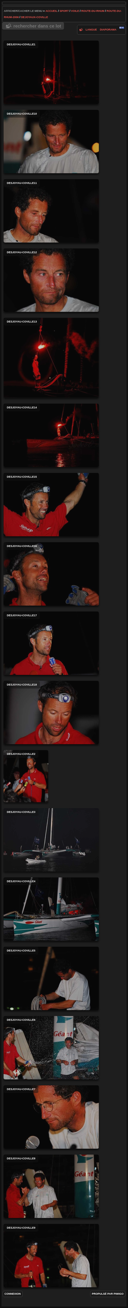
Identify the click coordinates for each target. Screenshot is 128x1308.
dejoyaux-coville (34, 17)
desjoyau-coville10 (51, 141)
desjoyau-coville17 (51, 643)
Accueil (51, 10)
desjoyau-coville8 (51, 1186)
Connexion (12, 1293)
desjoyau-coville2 (26, 776)
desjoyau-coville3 (51, 840)
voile (75, 10)
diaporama (108, 29)
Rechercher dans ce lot (37, 25)
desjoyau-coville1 (51, 72)
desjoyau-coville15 (51, 504)
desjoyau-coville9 (51, 1255)
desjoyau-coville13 (51, 358)
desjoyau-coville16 (51, 574)
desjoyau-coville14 (51, 435)
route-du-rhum (92, 10)
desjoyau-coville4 (51, 909)
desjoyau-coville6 (51, 1047)
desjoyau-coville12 (51, 280)
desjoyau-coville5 (51, 978)
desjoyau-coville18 (51, 712)
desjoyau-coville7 (51, 1117)
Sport (64, 10)
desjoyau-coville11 (51, 211)
